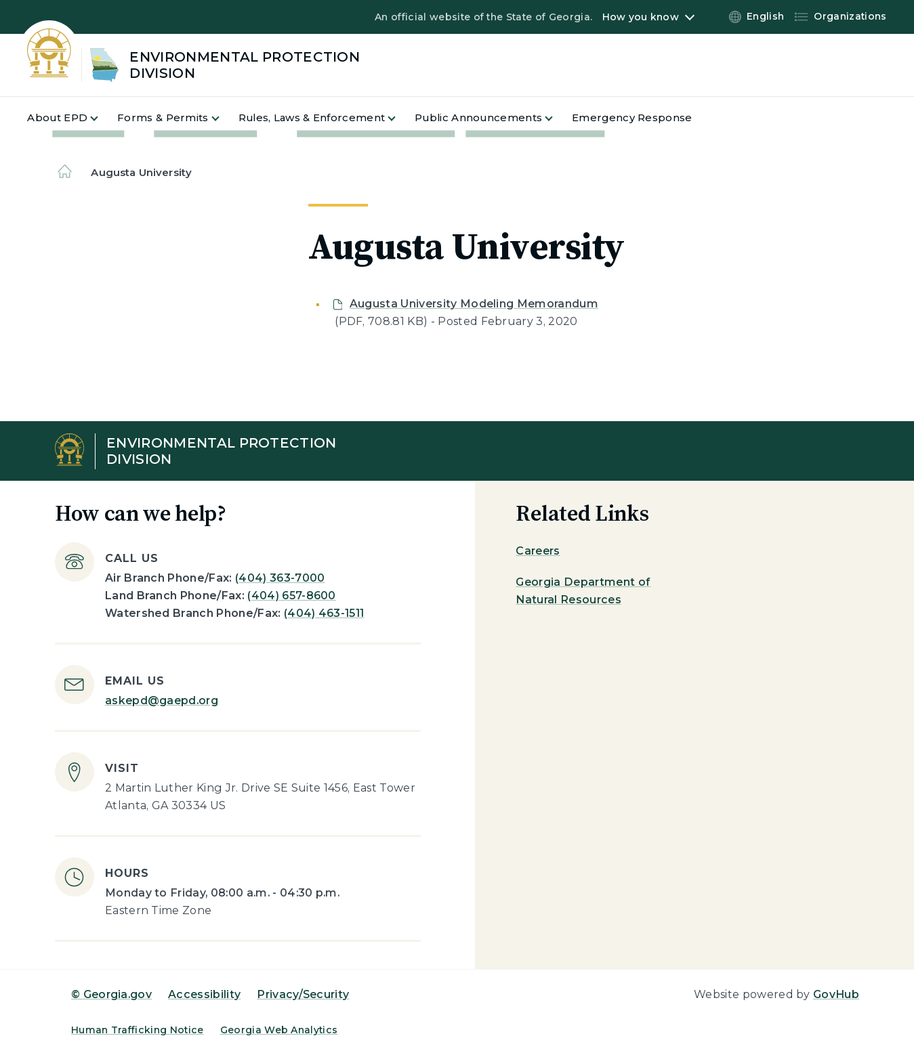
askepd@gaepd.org (161, 700)
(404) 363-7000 (280, 577)
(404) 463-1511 (324, 613)
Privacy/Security (303, 994)
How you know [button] (640, 17)
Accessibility (204, 994)
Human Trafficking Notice (137, 1030)
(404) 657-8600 (291, 595)
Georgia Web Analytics (279, 1030)
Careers (538, 550)
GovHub (836, 994)
